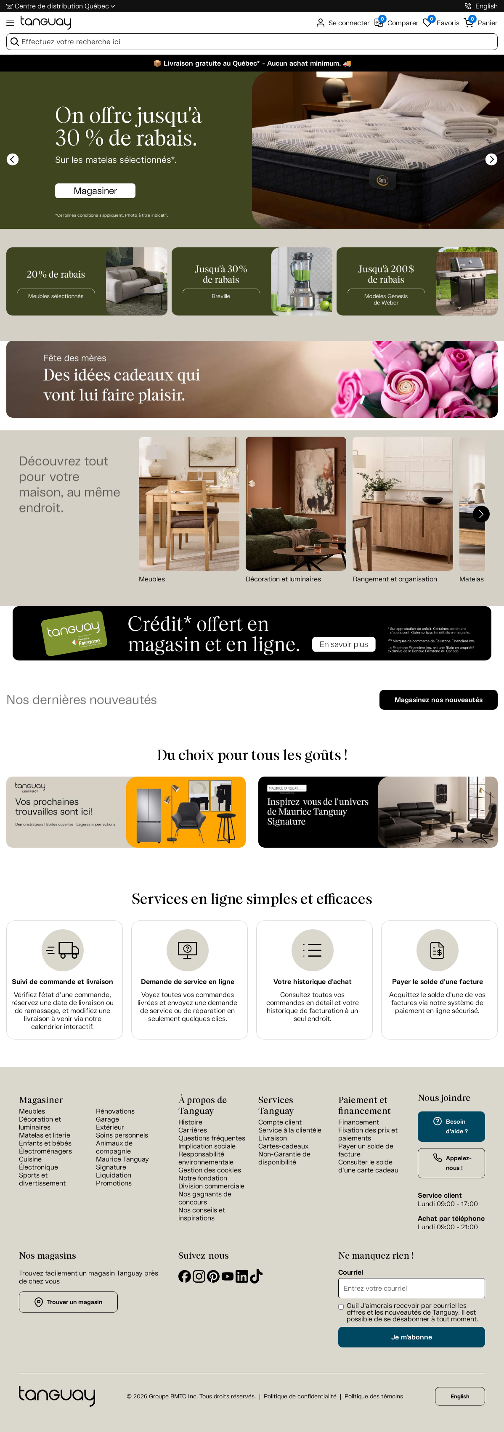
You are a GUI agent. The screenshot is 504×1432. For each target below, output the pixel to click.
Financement (358, 1122)
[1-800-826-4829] (468, 6)
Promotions (114, 1183)
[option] (252, 151)
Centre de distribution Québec (62, 6)
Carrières (192, 1130)
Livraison (272, 1138)
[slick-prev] (12, 159)
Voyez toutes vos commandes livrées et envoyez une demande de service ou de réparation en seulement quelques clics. (187, 1007)
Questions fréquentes (211, 1138)
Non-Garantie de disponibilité (284, 1158)
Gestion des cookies (209, 1170)
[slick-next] (491, 159)
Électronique (38, 1167)
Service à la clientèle (289, 1130)
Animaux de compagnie (114, 1147)
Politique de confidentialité (300, 1396)
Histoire (190, 1122)
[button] (481, 514)
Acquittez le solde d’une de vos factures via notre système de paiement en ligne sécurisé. (437, 1003)
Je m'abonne (411, 1337)
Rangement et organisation (395, 579)
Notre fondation (202, 1178)
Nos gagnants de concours (204, 1198)
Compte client (280, 1122)
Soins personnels (122, 1135)
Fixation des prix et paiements (368, 1134)
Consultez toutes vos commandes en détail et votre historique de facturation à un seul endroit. (312, 1007)
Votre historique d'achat (312, 981)
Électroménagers (45, 1151)
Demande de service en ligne (187, 981)
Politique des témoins (374, 1396)
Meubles (152, 579)
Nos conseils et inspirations (201, 1214)
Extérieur (110, 1127)
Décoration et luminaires (283, 579)
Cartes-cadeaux (283, 1146)
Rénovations (115, 1111)
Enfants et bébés (45, 1143)
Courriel (350, 1272)
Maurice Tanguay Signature (122, 1163)
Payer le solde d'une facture (437, 981)
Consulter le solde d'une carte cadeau (368, 1166)
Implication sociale (207, 1146)
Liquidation (113, 1175)
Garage (107, 1119)
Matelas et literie (44, 1135)
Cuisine (30, 1159)
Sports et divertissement (42, 1179)
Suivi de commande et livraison (62, 981)
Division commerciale (211, 1186)
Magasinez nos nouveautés (439, 699)
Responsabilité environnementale (205, 1158)
